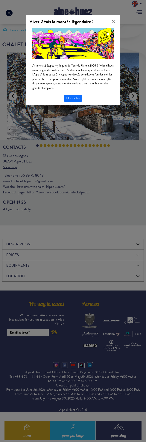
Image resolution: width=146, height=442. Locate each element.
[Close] (114, 22)
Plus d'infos (73, 98)
